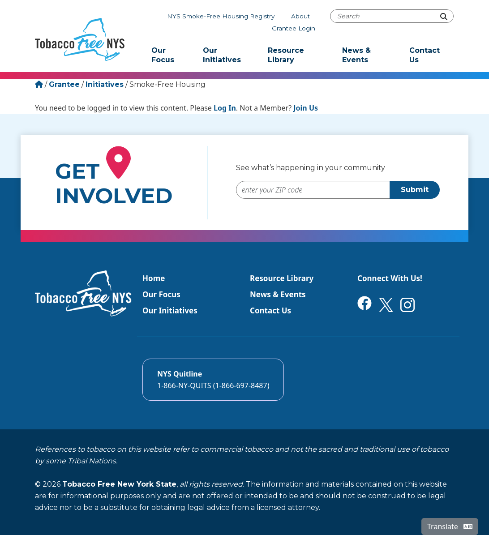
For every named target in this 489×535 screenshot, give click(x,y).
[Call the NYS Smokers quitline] (213, 380)
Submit (415, 189)
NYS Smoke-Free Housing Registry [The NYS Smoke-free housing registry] (221, 16)
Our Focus (162, 55)
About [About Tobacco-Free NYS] (300, 16)
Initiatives (105, 84)
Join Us (305, 108)
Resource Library (286, 55)
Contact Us (424, 55)
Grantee (64, 84)
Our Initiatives (222, 55)
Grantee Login (293, 28)
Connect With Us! (389, 278)
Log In (225, 108)
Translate (449, 526)
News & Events (356, 55)
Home (153, 278)
